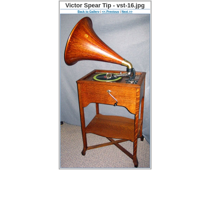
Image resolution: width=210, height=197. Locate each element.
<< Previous (110, 11)
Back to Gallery (89, 11)
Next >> (127, 11)
